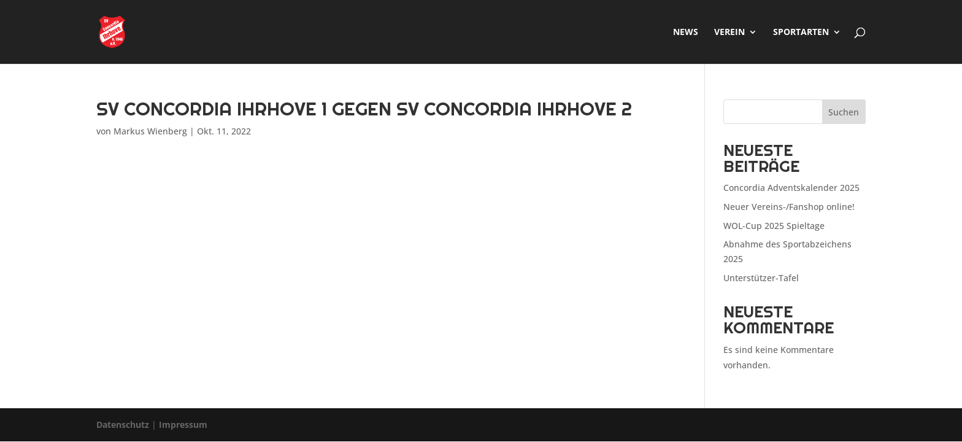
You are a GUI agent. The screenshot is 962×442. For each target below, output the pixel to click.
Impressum (183, 424)
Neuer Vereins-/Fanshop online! (789, 206)
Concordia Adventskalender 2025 (791, 187)
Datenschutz (122, 424)
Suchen (843, 112)
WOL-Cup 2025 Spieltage (774, 225)
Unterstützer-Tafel (761, 278)
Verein (729, 32)
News (685, 32)
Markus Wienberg (150, 131)
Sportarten (801, 32)
